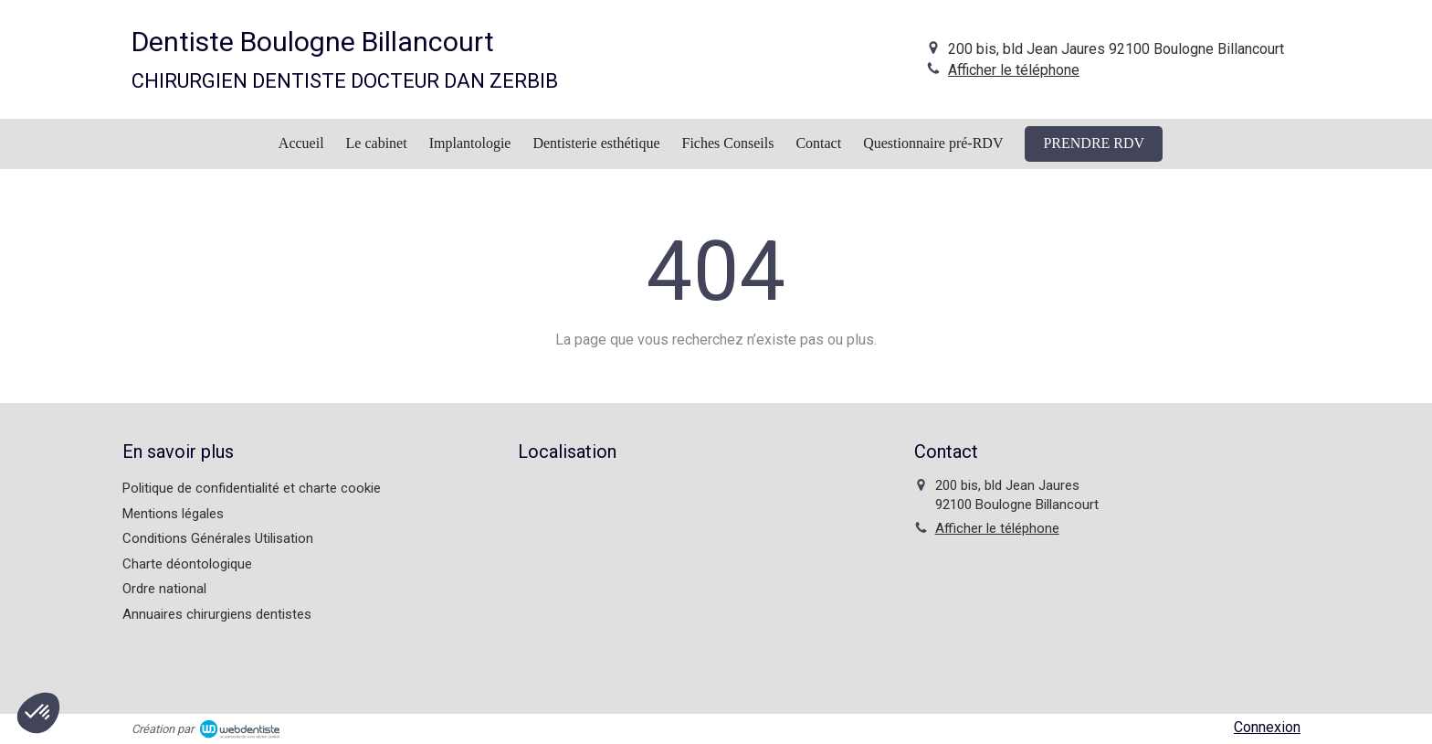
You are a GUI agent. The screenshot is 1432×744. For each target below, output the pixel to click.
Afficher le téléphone (1013, 70)
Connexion (1267, 727)
